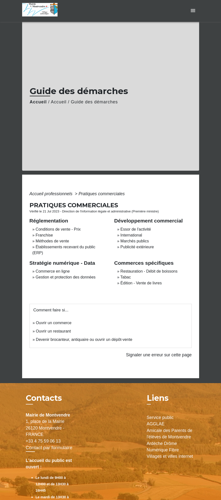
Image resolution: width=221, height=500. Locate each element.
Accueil (38, 101)
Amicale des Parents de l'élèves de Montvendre (169, 433)
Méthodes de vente (52, 241)
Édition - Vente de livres (141, 283)
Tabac (125, 277)
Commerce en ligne (53, 271)
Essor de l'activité (135, 229)
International (131, 235)
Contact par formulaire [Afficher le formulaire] (49, 447)
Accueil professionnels (51, 193)
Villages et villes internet (170, 456)
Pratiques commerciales (102, 193)
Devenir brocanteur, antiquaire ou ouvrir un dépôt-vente (84, 339)
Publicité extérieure (137, 247)
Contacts (44, 398)
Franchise (44, 235)
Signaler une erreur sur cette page (159, 354)
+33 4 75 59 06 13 (43, 441)
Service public (160, 417)
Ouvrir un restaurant (53, 331)
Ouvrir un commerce (54, 323)
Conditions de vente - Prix (58, 229)
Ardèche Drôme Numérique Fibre (163, 446)
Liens (158, 398)
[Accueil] (53, 11)
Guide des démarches (94, 101)
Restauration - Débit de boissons (148, 271)
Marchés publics (134, 241)
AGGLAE (155, 423)
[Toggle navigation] (193, 10)
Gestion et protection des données (66, 277)
